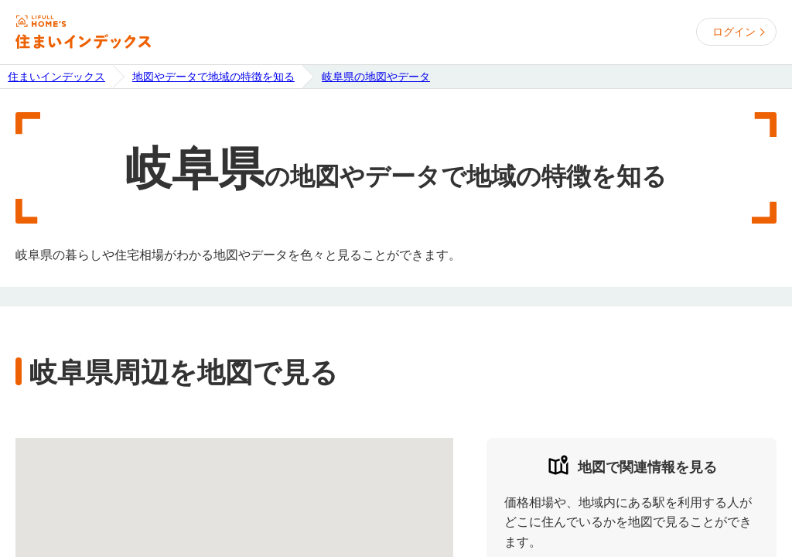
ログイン (734, 32)
